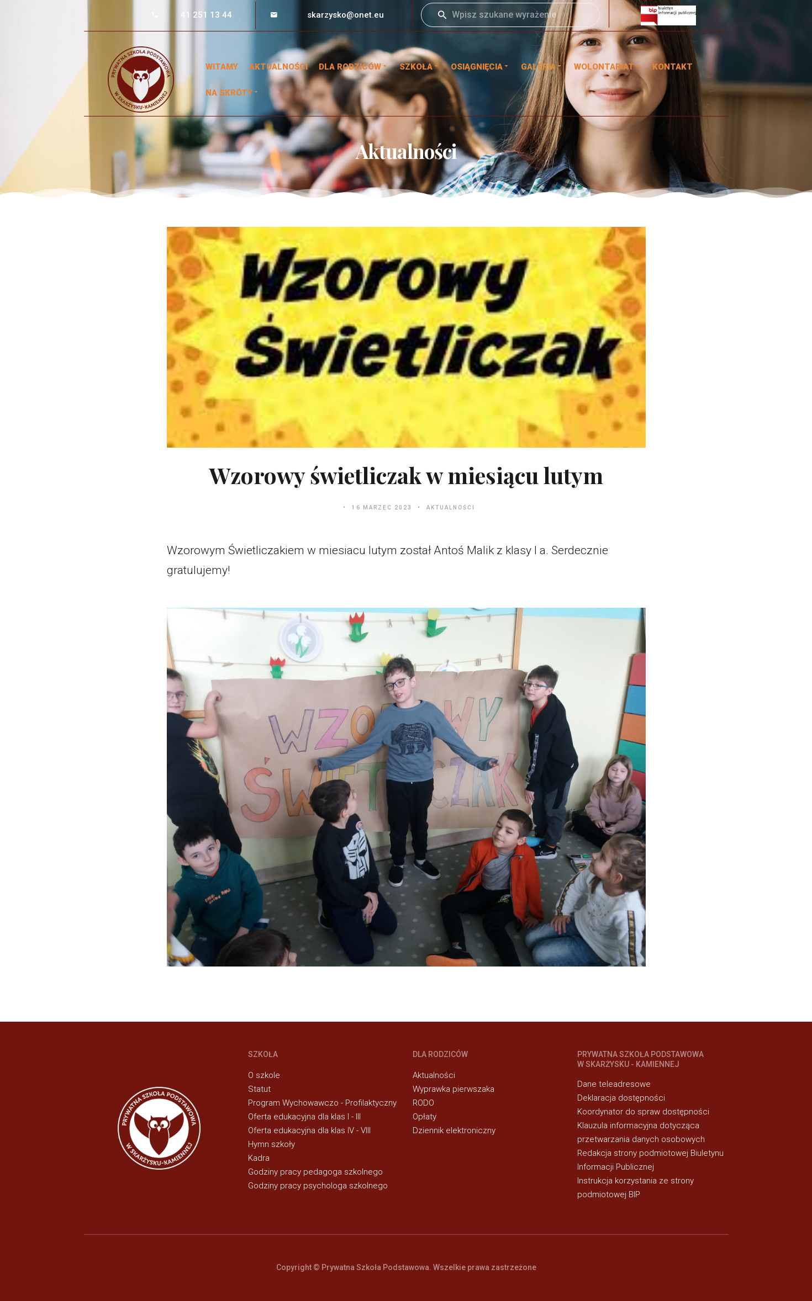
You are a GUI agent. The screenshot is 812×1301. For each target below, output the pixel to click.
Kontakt (672, 67)
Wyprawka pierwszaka (453, 1089)
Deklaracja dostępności (621, 1098)
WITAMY (221, 67)
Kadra (259, 1158)
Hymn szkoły (271, 1144)
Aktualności (278, 67)
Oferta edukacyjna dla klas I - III (304, 1117)
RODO (423, 1103)
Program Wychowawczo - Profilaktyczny (322, 1103)
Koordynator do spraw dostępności (643, 1112)
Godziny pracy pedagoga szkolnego (315, 1172)
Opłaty (424, 1117)
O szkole (264, 1075)
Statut (259, 1089)
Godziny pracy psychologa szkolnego (318, 1186)
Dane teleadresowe (614, 1084)
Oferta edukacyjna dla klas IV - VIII (309, 1130)
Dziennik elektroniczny (454, 1130)
